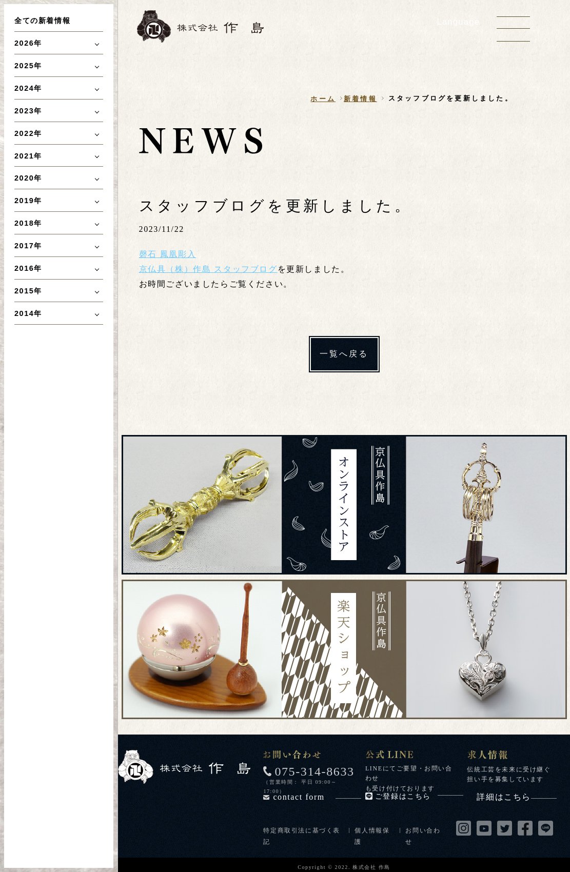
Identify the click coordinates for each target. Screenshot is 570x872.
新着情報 (360, 99)
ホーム (323, 99)
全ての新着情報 (42, 20)
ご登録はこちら (419, 796)
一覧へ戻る (344, 353)
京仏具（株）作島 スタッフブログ (208, 269)
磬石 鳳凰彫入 (167, 254)
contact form (317, 796)
